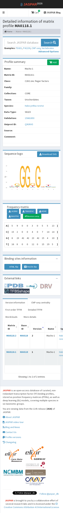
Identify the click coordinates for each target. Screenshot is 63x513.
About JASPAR (11, 417)
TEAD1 (19, 48)
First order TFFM (13, 309)
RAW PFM (14, 216)
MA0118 (24, 335)
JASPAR (13, 211)
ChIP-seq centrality (40, 302)
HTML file (12, 266)
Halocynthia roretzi (34, 105)
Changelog (9, 442)
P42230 (26, 48)
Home (8, 31)
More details (30, 316)
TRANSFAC (28, 211)
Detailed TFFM (35, 309)
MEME (43, 211)
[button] (3, 12)
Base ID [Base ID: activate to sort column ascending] (24, 327)
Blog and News (11, 427)
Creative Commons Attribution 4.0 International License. (31, 506)
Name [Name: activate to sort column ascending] (51, 328)
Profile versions (12, 437)
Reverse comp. (32, 216)
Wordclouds (11, 316)
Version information (15, 302)
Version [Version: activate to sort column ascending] (37, 328)
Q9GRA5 (29, 124)
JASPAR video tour (13, 422)
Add (53, 62)
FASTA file (30, 266)
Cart (35, 12)
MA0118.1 (11, 351)
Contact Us (9, 432)
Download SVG (48, 154)
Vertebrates (48, 48)
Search (50, 42)
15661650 (29, 118)
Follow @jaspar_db (49, 493)
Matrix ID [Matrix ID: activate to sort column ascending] (11, 327)
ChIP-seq (36, 48)
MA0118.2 (11, 335)
